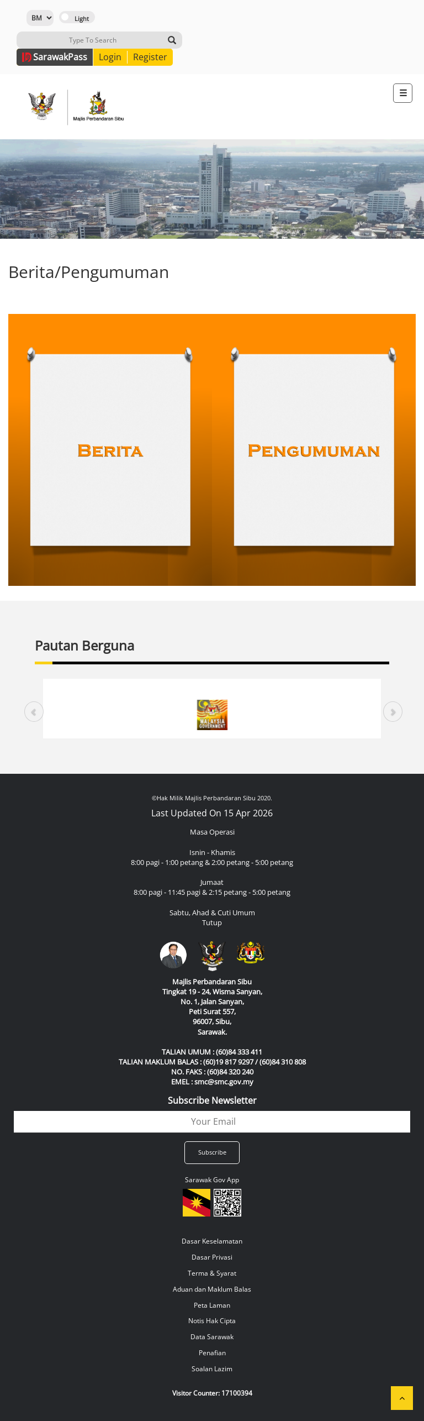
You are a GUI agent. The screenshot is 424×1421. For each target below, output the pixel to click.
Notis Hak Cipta (212, 1320)
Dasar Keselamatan (212, 1241)
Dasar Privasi (212, 1257)
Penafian (212, 1352)
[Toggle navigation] (402, 93)
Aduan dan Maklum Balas (212, 1289)
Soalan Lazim (212, 1368)
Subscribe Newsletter (212, 1100)
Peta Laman (212, 1305)
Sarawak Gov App (212, 1179)
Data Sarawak (212, 1336)
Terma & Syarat (212, 1273)
